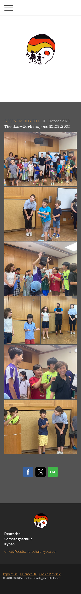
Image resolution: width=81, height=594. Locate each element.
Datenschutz (28, 574)
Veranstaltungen (22, 121)
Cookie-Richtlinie (50, 574)
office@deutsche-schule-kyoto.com (31, 551)
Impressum (10, 574)
